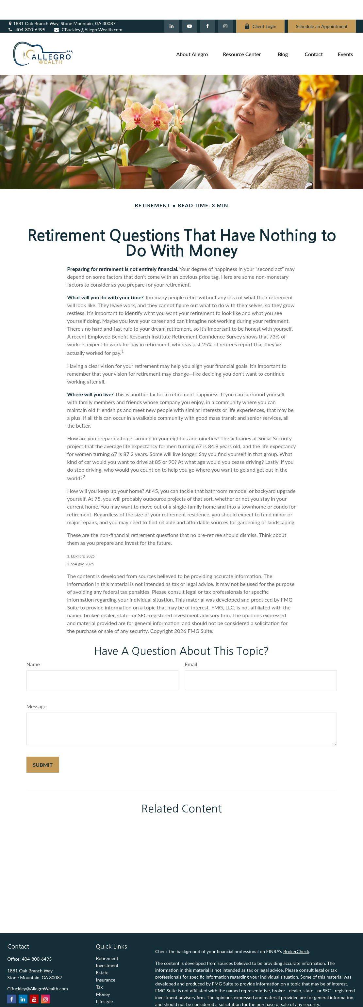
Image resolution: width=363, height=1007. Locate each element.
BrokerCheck (296, 932)
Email (191, 644)
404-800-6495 (26, 10)
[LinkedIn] (171, 6)
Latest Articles (110, 989)
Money (103, 974)
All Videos (106, 996)
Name (33, 644)
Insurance (105, 960)
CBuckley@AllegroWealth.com (88, 10)
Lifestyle (104, 981)
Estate (102, 953)
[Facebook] (207, 6)
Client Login (260, 6)
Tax (99, 967)
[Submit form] (42, 745)
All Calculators (110, 1003)
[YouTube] (189, 6)
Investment (107, 946)
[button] (192, 34)
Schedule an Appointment (322, 6)
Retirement (107, 938)
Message (36, 687)
